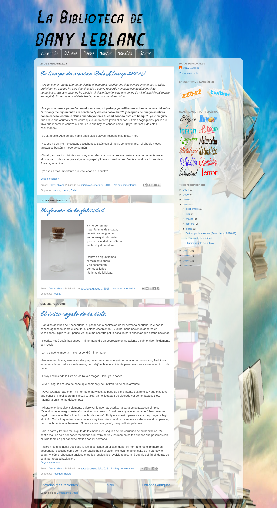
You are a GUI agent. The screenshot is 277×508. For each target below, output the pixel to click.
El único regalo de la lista (73, 314)
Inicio (110, 485)
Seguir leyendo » (50, 178)
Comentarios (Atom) (68, 492)
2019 (186, 199)
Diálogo (70, 53)
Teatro (145, 53)
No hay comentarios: (126, 185)
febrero (190, 223)
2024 (186, 189)
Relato (106, 53)
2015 (186, 260)
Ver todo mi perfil (188, 73)
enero (189, 228)
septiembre (192, 208)
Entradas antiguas (156, 485)
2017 (186, 250)
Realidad (58, 473)
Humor (56, 190)
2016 (186, 255)
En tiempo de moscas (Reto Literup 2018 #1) (93, 74)
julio (188, 214)
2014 (186, 265)
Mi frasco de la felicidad (72, 211)
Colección (49, 53)
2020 (186, 194)
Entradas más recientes (59, 485)
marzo (190, 218)
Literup (65, 190)
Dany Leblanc (191, 68)
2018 (186, 204)
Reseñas (125, 53)
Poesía (88, 53)
